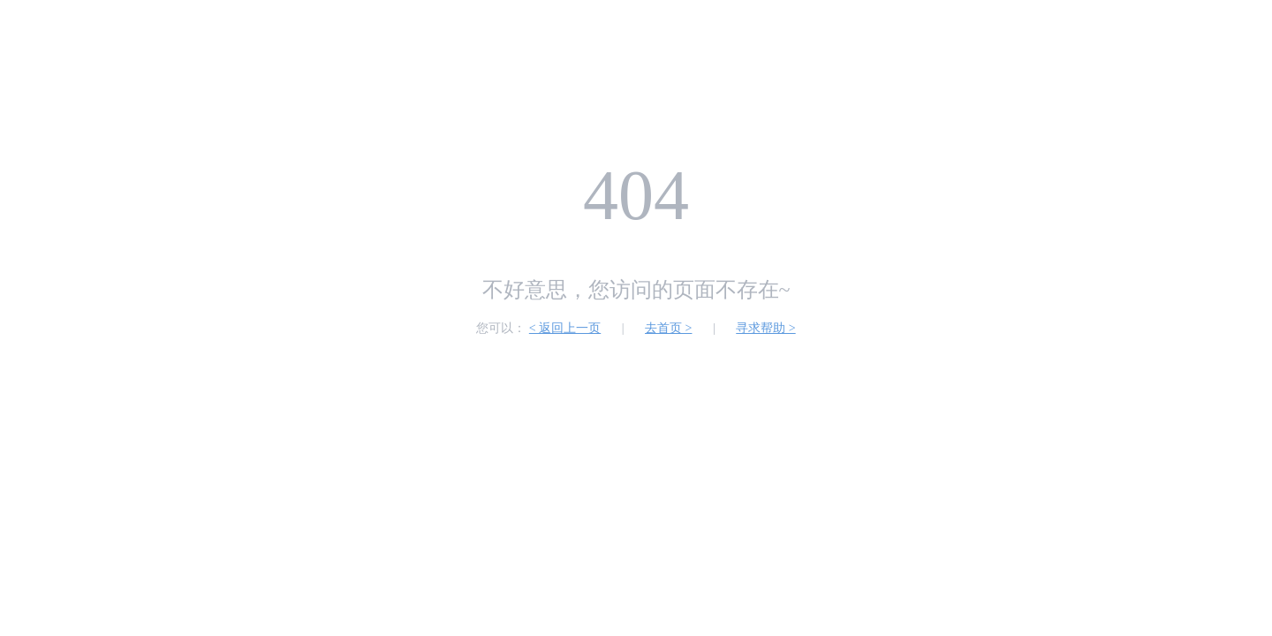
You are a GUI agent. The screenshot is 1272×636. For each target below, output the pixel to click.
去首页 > (668, 328)
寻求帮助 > (765, 328)
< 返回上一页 (565, 328)
